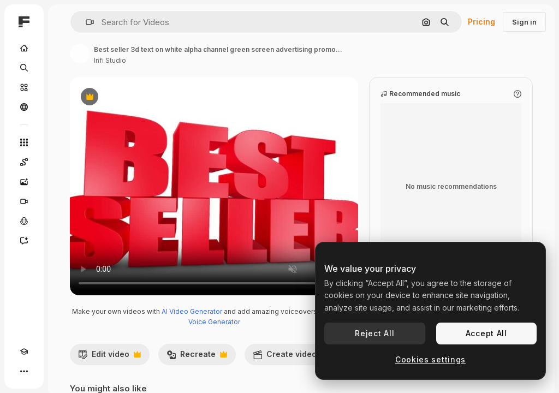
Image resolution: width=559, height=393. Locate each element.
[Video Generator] (24, 201)
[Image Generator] (24, 181)
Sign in (524, 21)
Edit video (109, 357)
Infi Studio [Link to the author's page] (110, 60)
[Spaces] (24, 162)
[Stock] (24, 87)
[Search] (24, 67)
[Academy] (24, 351)
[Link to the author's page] (80, 53)
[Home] (24, 48)
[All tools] (24, 142)
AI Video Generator (192, 311)
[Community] (24, 107)
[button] (85, 22)
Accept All (486, 333)
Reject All (374, 333)
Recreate (196, 357)
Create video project (305, 357)
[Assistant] (24, 240)
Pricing (481, 21)
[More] (24, 371)
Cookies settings (430, 359)
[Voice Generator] (24, 221)
